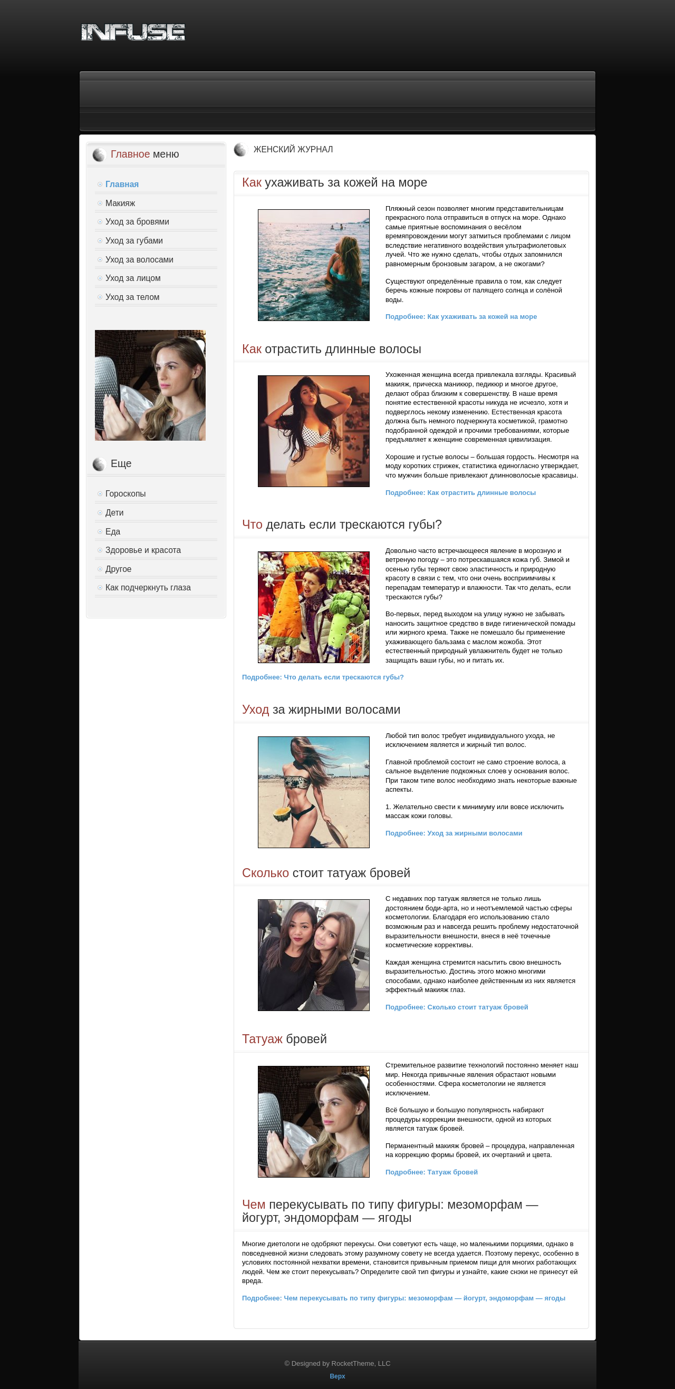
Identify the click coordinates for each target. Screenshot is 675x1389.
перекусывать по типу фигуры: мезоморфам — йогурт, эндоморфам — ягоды (390, 1211)
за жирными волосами (321, 709)
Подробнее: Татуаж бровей (431, 1172)
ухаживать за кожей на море (335, 182)
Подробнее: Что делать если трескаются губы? (323, 677)
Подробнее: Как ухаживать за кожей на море (461, 316)
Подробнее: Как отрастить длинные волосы (460, 493)
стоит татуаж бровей (326, 873)
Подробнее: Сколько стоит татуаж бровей (456, 1007)
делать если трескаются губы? (342, 524)
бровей (284, 1039)
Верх (337, 1376)
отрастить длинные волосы (331, 349)
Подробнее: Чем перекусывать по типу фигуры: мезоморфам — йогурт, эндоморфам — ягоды (403, 1298)
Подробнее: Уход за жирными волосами (454, 833)
